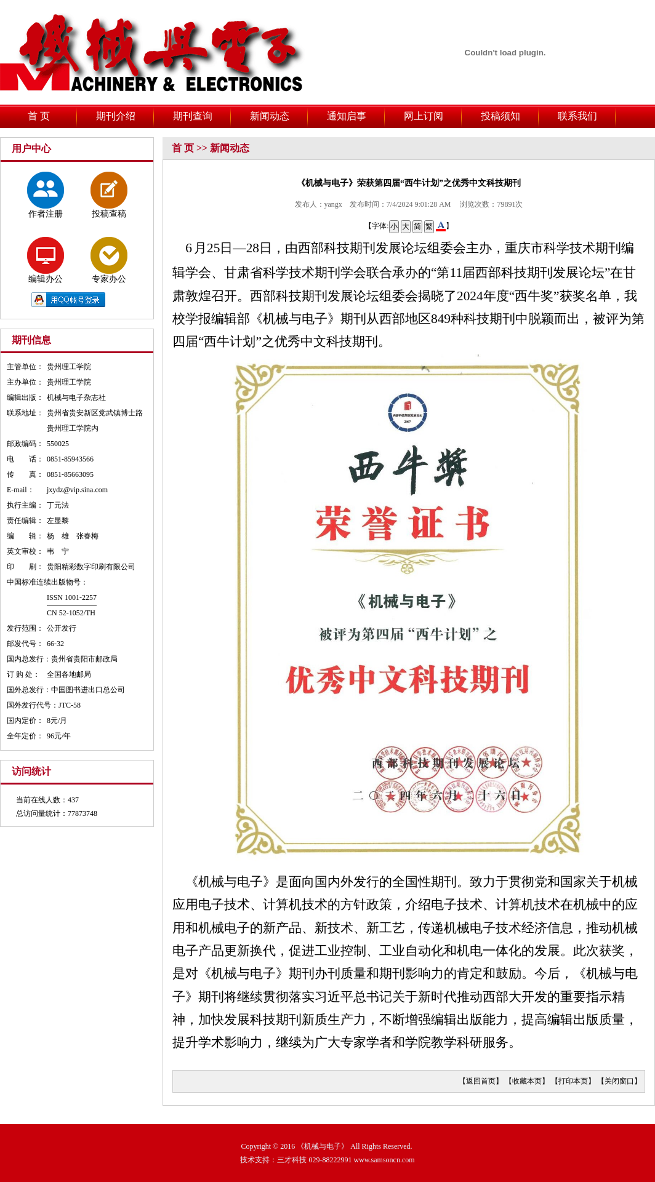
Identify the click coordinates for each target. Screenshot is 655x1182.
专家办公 (108, 260)
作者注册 (45, 195)
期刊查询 (192, 116)
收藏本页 (527, 1081)
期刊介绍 (115, 116)
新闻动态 (269, 116)
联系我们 (577, 116)
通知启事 (346, 116)
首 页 (39, 116)
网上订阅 (423, 116)
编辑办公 (45, 260)
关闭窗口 (619, 1081)
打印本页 (573, 1081)
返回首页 (481, 1081)
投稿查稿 (108, 195)
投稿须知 (500, 116)
